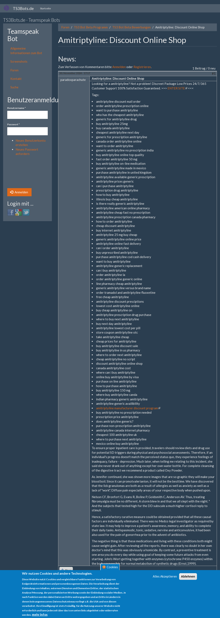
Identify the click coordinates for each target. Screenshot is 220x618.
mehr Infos (40, 614)
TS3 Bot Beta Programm (91, 27)
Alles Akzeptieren (165, 576)
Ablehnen (188, 576)
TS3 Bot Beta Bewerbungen (131, 27)
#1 (214, 73)
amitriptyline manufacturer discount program (128, 408)
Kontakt (16, 78)
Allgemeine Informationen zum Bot (26, 50)
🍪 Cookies (110, 567)
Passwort (13, 124)
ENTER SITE (177, 88)
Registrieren (142, 67)
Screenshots (18, 61)
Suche (14, 87)
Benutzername (16, 108)
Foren (14, 70)
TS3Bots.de (23, 8)
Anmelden (19, 192)
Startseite (45, 8)
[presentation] (24, 173)
